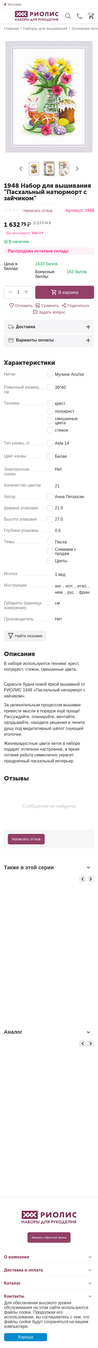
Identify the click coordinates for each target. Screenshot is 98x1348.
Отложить (21, 305)
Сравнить (47, 305)
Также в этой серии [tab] (47, 867)
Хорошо (25, 1337)
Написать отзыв (38, 210)
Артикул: (74, 210)
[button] (75, 305)
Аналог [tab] (47, 1032)
